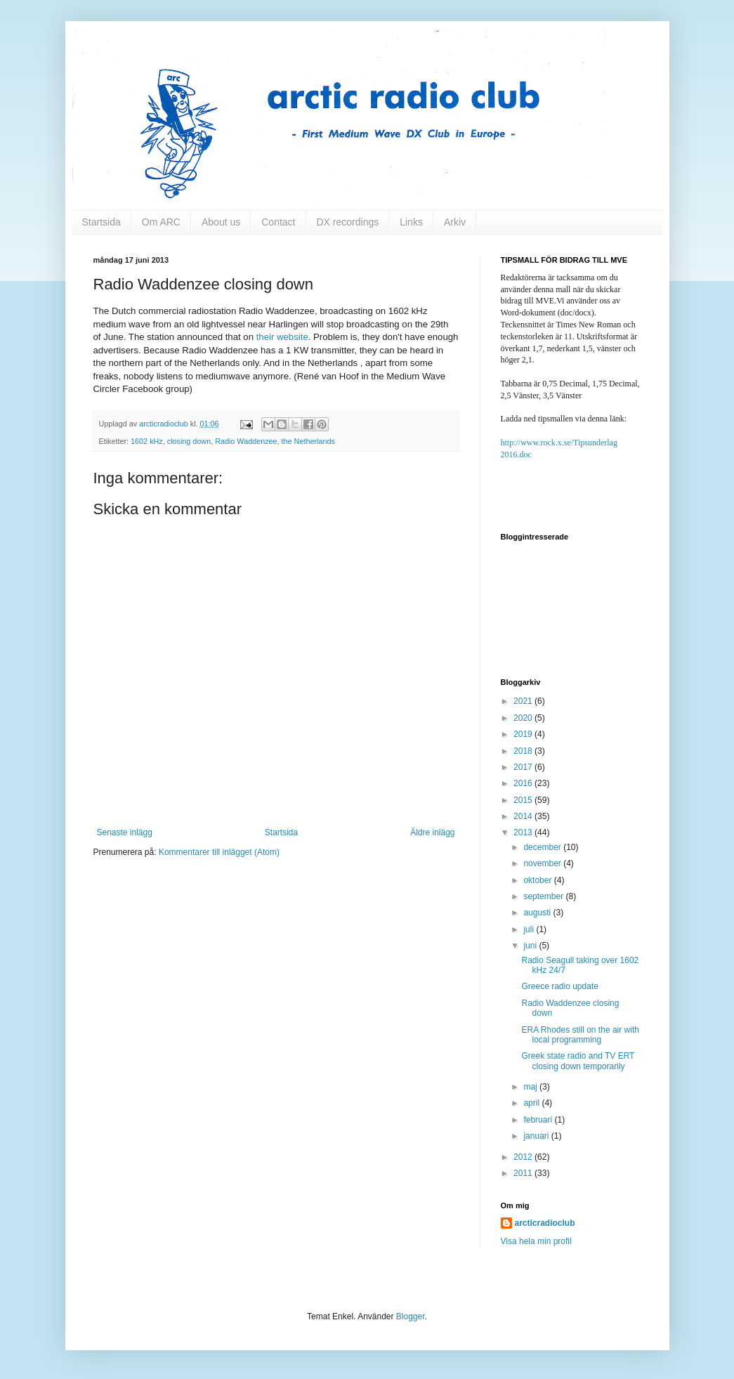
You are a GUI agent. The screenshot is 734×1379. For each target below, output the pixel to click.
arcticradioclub (545, 1223)
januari (537, 1136)
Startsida (101, 222)
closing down (189, 441)
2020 (524, 718)
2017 (524, 767)
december (543, 847)
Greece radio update (559, 986)
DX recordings (348, 222)
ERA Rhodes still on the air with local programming (579, 1035)
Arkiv (455, 222)
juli (529, 929)
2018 (524, 751)
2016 (524, 783)
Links (411, 222)
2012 (524, 1157)
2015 (524, 800)
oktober (538, 880)
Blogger (410, 1316)
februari (538, 1120)
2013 (524, 832)
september (544, 896)
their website (282, 337)
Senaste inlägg (124, 832)
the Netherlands (308, 441)
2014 (524, 816)
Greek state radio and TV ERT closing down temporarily (577, 1061)
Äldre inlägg (432, 832)
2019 (524, 734)
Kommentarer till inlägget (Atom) (219, 852)
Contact (278, 222)
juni (531, 945)
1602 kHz (147, 441)
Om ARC (161, 222)
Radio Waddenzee (246, 441)
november (543, 863)
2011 (524, 1173)
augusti (538, 912)
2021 (524, 701)
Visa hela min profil (536, 1241)
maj (531, 1087)
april (532, 1103)
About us (221, 222)
